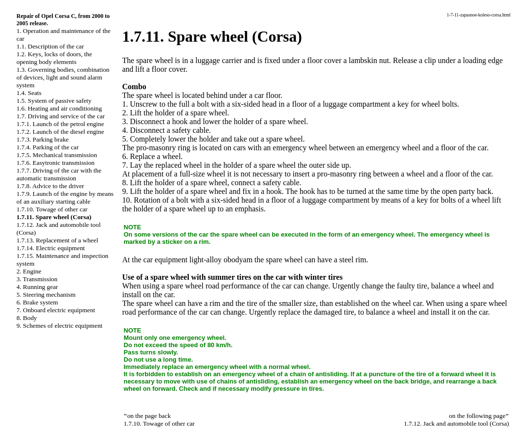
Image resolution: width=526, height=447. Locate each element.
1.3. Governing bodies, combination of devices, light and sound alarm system (63, 77)
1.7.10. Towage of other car (52, 209)
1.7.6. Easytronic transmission (55, 162)
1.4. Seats (28, 92)
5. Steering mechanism (46, 294)
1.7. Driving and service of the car (60, 116)
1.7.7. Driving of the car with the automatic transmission (58, 174)
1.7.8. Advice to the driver (50, 186)
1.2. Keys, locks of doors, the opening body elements (54, 57)
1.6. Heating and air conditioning (59, 108)
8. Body (26, 317)
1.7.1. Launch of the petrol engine (60, 124)
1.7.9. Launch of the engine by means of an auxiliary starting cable (64, 197)
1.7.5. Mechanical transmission (56, 155)
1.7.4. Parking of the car (47, 147)
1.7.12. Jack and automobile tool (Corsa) (456, 423)
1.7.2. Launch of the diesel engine (60, 131)
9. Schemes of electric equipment (59, 325)
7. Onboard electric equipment (55, 310)
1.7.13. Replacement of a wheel (57, 240)
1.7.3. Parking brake (42, 139)
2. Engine (28, 271)
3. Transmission (36, 279)
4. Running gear (37, 286)
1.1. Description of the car (50, 46)
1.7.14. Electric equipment (50, 248)
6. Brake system (37, 302)
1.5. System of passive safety (54, 100)
